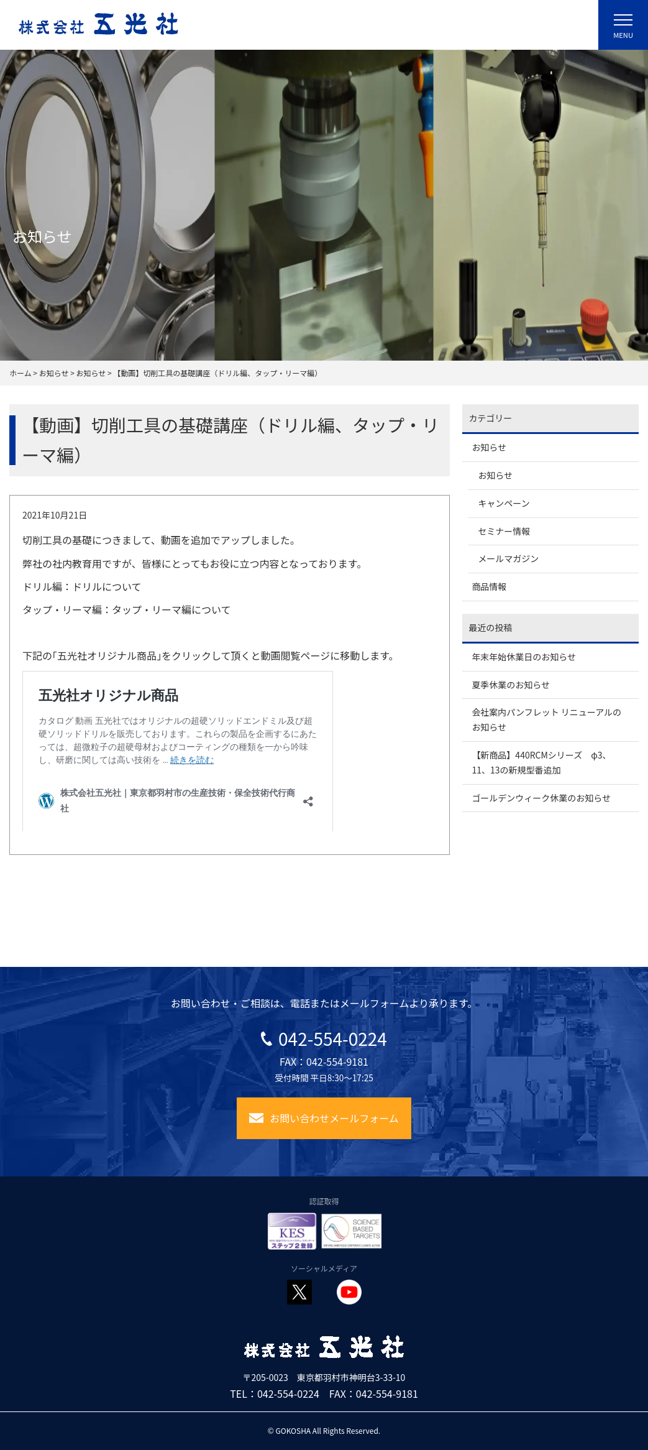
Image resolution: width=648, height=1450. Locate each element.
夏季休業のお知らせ (511, 684)
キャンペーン (503, 503)
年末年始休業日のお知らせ (524, 656)
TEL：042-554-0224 (274, 1393)
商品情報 (489, 586)
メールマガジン (508, 558)
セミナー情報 (504, 531)
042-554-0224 (324, 1038)
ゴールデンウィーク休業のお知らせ (541, 798)
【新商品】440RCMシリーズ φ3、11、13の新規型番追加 (541, 762)
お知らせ (489, 447)
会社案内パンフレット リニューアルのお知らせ (546, 719)
